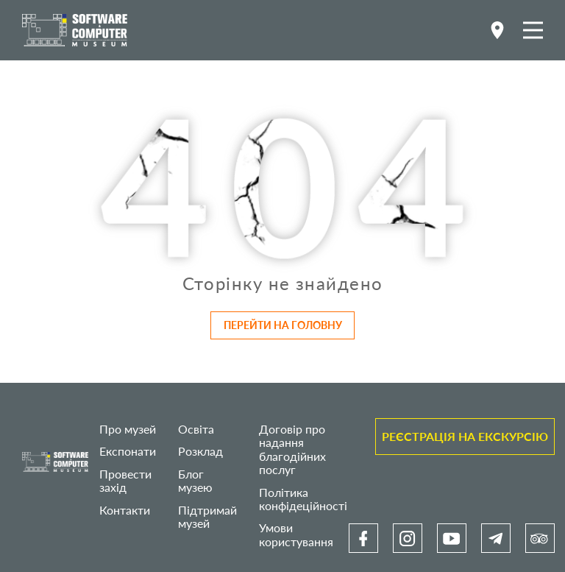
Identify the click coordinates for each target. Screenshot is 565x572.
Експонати (127, 451)
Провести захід (125, 480)
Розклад (200, 451)
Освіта (196, 429)
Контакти (124, 510)
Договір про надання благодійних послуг (292, 449)
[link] (363, 538)
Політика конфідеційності (303, 498)
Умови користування (296, 534)
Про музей (127, 429)
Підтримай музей (207, 516)
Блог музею (195, 480)
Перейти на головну (283, 325)
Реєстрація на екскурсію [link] (465, 436)
